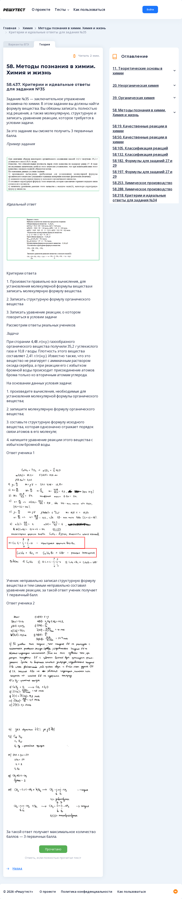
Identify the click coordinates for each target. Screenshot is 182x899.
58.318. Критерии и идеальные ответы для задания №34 (139, 197)
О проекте (41, 9)
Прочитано (53, 849)
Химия (28, 28)
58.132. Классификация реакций (140, 154)
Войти (150, 9)
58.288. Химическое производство (142, 189)
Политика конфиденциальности (86, 891)
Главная (9, 28)
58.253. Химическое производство (142, 182)
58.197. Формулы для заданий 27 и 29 (142, 174)
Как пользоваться (89, 9)
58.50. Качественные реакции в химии (140, 139)
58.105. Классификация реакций (140, 148)
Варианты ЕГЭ (18, 44)
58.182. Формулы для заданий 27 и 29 (142, 163)
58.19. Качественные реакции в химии (140, 128)
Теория (44, 44)
